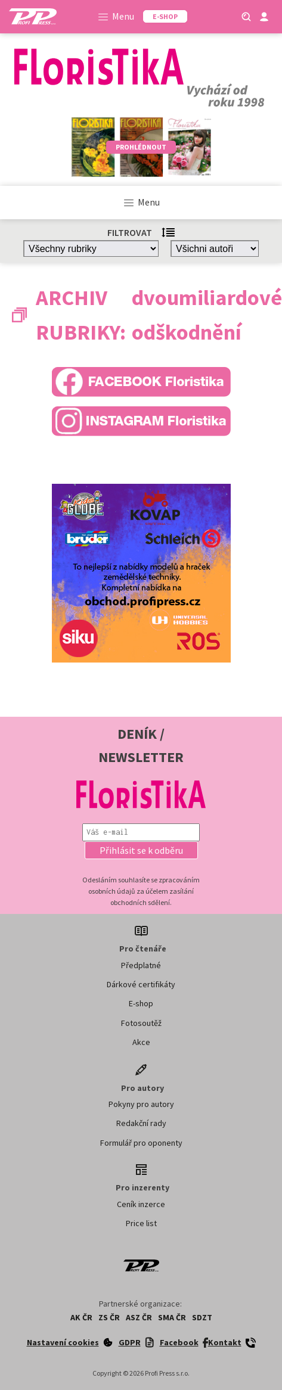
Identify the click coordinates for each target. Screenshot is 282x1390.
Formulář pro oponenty (141, 1142)
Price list (141, 1223)
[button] (141, 850)
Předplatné (141, 965)
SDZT (202, 1317)
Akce (141, 1042)
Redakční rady (141, 1123)
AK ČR (81, 1317)
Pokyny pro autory (141, 1104)
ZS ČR (109, 1317)
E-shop (141, 1003)
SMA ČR (172, 1317)
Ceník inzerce (141, 1204)
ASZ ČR (139, 1317)
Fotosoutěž (141, 1023)
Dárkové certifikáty (141, 984)
